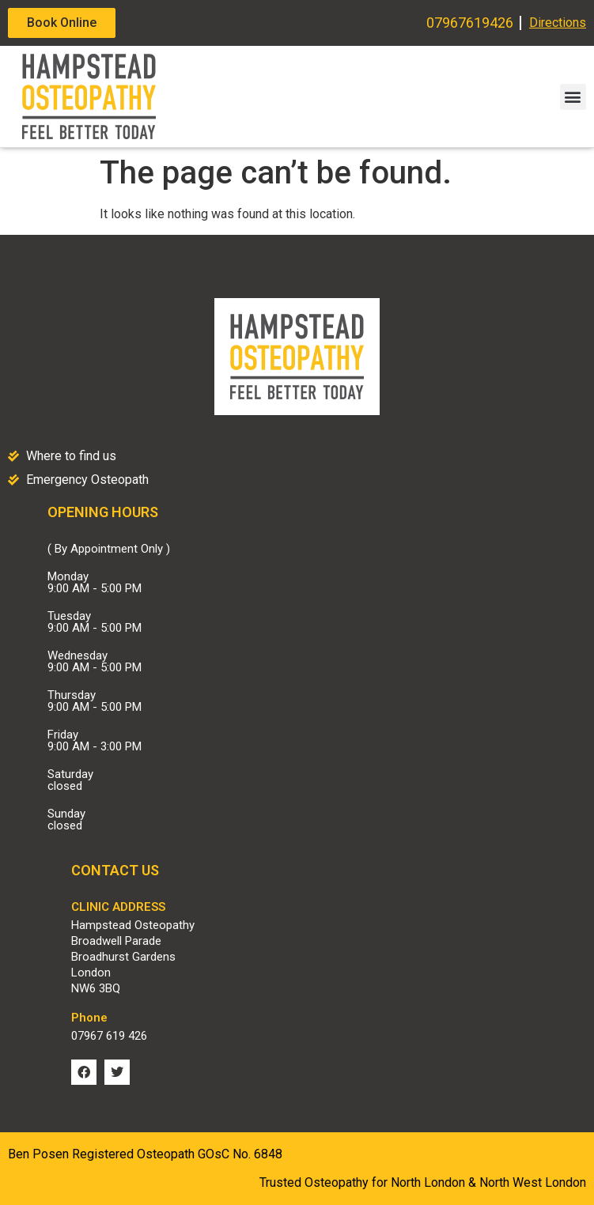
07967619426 (469, 22)
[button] (573, 97)
